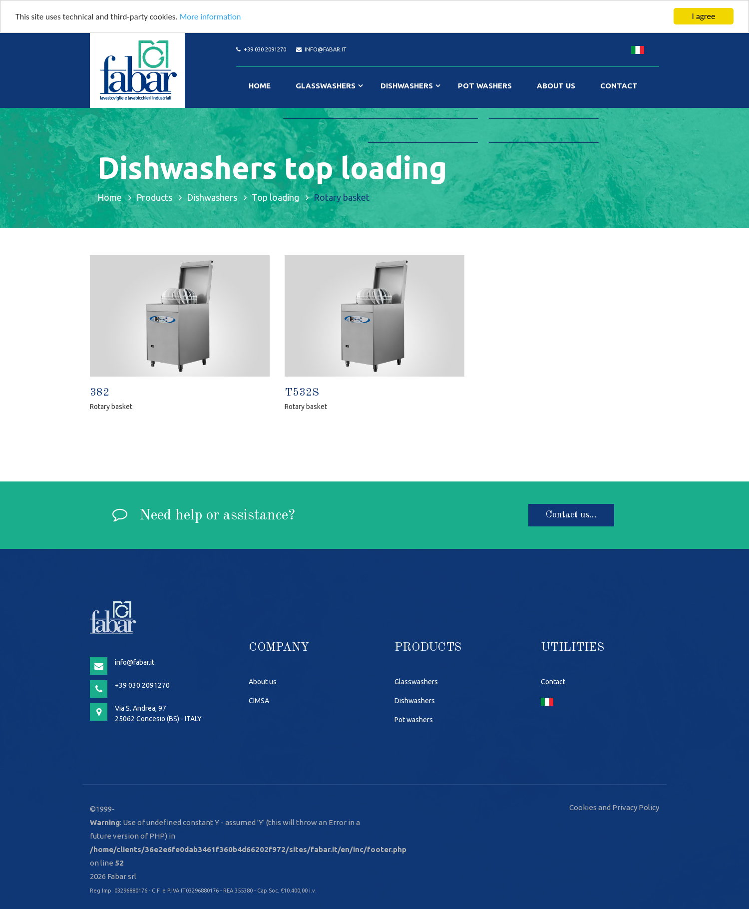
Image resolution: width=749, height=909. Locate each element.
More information (210, 16)
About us (556, 85)
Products (154, 197)
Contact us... (571, 514)
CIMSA (259, 701)
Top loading (275, 197)
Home (260, 85)
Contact (619, 85)
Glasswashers (326, 85)
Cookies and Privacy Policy (614, 807)
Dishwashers (406, 85)
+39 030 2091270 (265, 49)
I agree (704, 16)
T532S (302, 392)
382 (99, 392)
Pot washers (485, 85)
